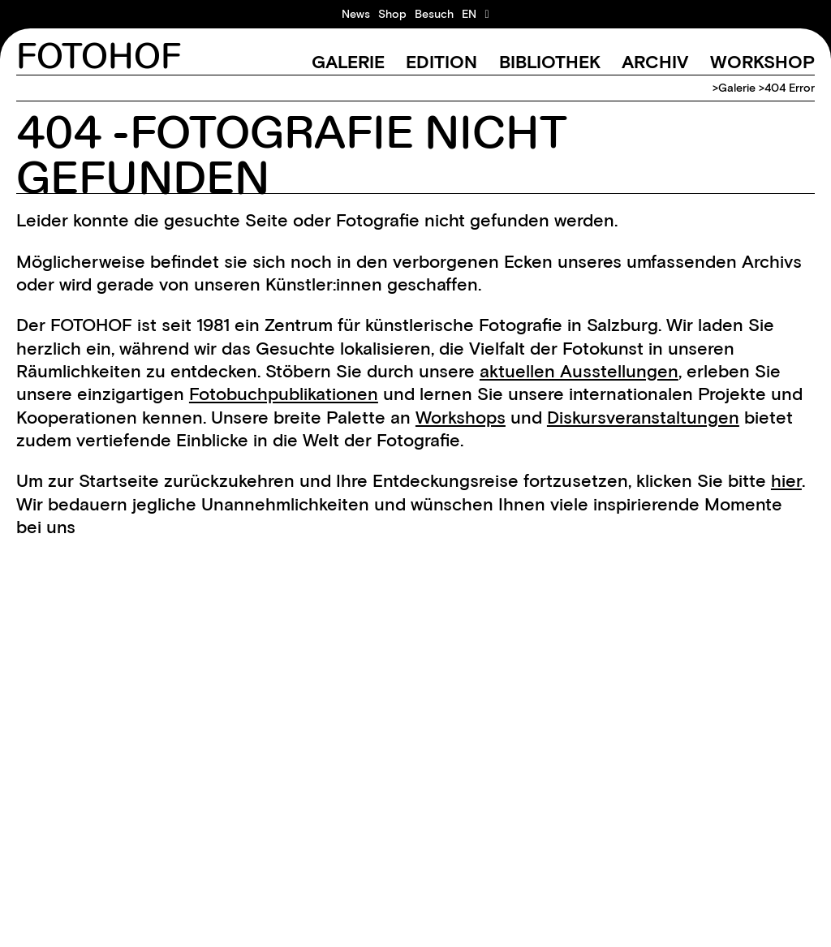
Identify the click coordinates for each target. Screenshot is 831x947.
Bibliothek (550, 62)
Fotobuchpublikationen (283, 394)
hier (786, 481)
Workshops (461, 417)
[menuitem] (469, 13)
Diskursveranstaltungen (643, 417)
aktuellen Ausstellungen (579, 371)
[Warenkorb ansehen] (486, 13)
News (356, 13)
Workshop (762, 62)
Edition (441, 62)
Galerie (348, 62)
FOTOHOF (98, 57)
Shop (392, 13)
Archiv (655, 62)
